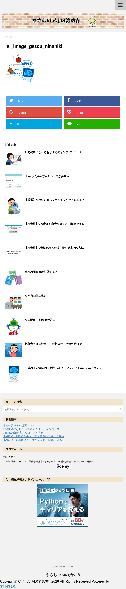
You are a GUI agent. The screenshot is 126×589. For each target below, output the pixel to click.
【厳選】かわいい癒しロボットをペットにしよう (55, 199)
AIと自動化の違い (36, 295)
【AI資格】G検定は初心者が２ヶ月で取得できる (54, 223)
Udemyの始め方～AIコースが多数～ (47, 176)
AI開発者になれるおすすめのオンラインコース (53, 152)
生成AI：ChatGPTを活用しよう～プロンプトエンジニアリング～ (65, 367)
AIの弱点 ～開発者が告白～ (41, 319)
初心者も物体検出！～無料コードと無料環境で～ (55, 343)
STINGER (7, 586)
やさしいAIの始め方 (63, 575)
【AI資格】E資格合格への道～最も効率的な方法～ (56, 247)
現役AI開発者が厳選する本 (41, 271)
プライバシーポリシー (63, 566)
